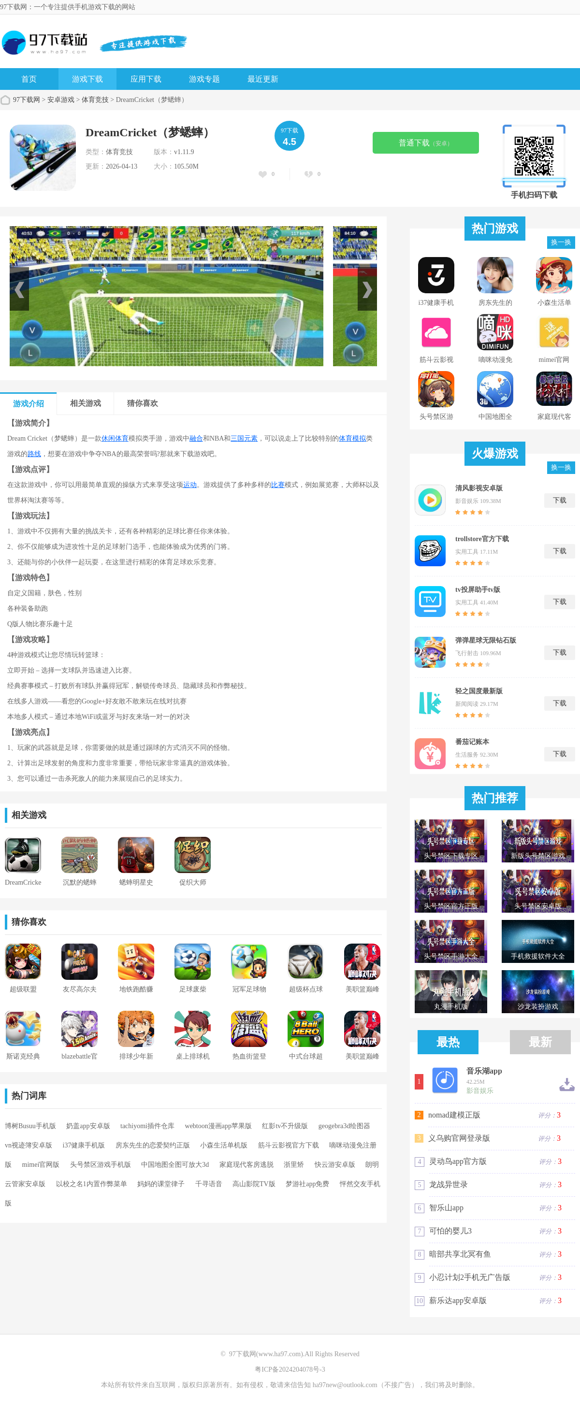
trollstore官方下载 (482, 539)
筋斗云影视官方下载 (288, 1145)
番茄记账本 (472, 742)
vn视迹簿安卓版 (28, 1145)
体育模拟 (352, 438)
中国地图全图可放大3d (175, 1164)
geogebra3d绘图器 (344, 1126)
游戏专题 (204, 79)
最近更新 (262, 79)
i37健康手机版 (84, 1145)
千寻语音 (208, 1184)
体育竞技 (95, 99)
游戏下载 (87, 79)
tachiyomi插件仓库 (147, 1126)
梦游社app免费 (307, 1184)
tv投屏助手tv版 (477, 589)
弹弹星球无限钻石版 (485, 640)
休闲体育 (115, 438)
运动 (190, 484)
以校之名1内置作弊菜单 (91, 1184)
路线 (34, 454)
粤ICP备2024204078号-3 (290, 1369)
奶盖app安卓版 (88, 1126)
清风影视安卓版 (479, 488)
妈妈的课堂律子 (161, 1184)
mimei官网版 (41, 1164)
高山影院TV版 (254, 1184)
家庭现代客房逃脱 (246, 1164)
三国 (237, 438)
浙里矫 (294, 1164)
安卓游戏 (60, 99)
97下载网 (26, 99)
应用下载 (145, 79)
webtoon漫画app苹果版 (218, 1126)
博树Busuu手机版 (30, 1126)
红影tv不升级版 (285, 1126)
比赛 (278, 484)
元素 (251, 438)
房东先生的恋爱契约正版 (153, 1145)
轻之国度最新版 (479, 691)
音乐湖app (484, 1071)
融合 (196, 438)
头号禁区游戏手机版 (100, 1164)
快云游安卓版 (335, 1164)
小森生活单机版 (223, 1145)
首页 (29, 79)
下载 (559, 500)
